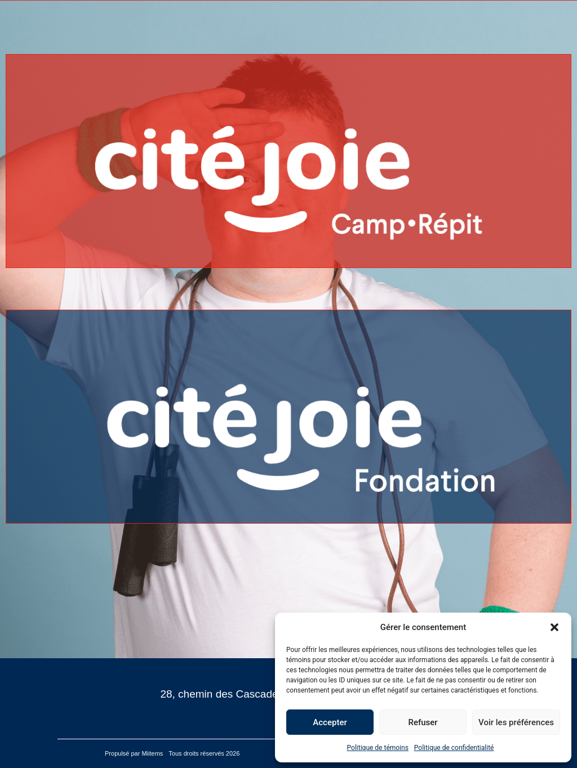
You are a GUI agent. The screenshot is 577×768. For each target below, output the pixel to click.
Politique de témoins (378, 748)
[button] (554, 627)
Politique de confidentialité (454, 748)
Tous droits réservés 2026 (204, 753)
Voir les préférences (516, 722)
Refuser (422, 722)
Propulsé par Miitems (134, 753)
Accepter (330, 722)
